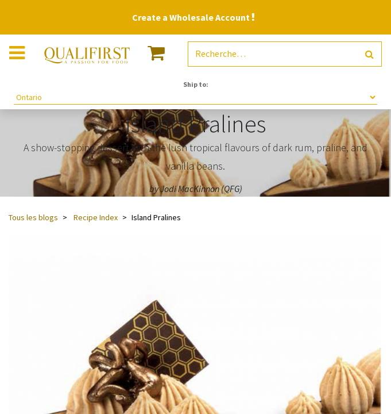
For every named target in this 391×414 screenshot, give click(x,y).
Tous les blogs (33, 217)
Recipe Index (95, 217)
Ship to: (195, 84)
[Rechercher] (369, 54)
